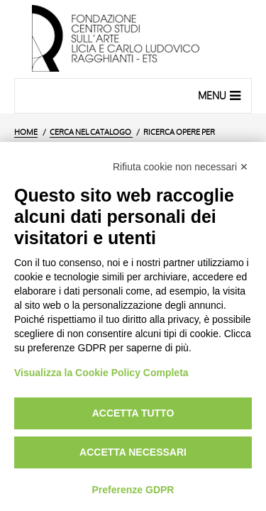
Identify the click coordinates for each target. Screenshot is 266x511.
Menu (221, 95)
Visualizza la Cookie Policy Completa (101, 372)
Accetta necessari (133, 452)
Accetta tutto (133, 413)
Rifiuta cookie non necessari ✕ (180, 166)
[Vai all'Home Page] (133, 39)
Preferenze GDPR (133, 489)
